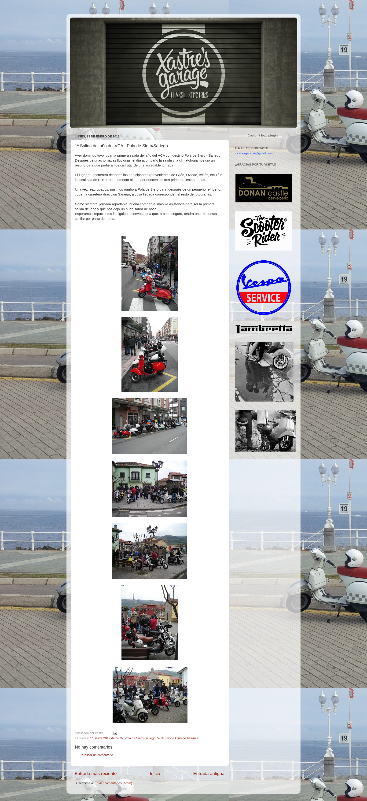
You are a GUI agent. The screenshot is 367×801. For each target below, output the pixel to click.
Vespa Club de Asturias (181, 738)
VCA (160, 738)
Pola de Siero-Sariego (140, 738)
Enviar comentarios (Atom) (113, 783)
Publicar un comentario (97, 755)
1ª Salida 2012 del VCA (106, 738)
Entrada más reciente (96, 773)
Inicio (155, 773)
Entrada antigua (208, 773)
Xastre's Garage (84, 24)
